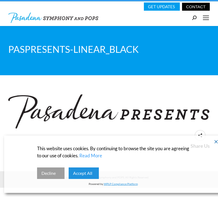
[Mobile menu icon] (206, 18)
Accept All (82, 173)
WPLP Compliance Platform (121, 184)
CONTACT (196, 6)
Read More (90, 155)
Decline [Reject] (48, 173)
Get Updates (162, 6)
